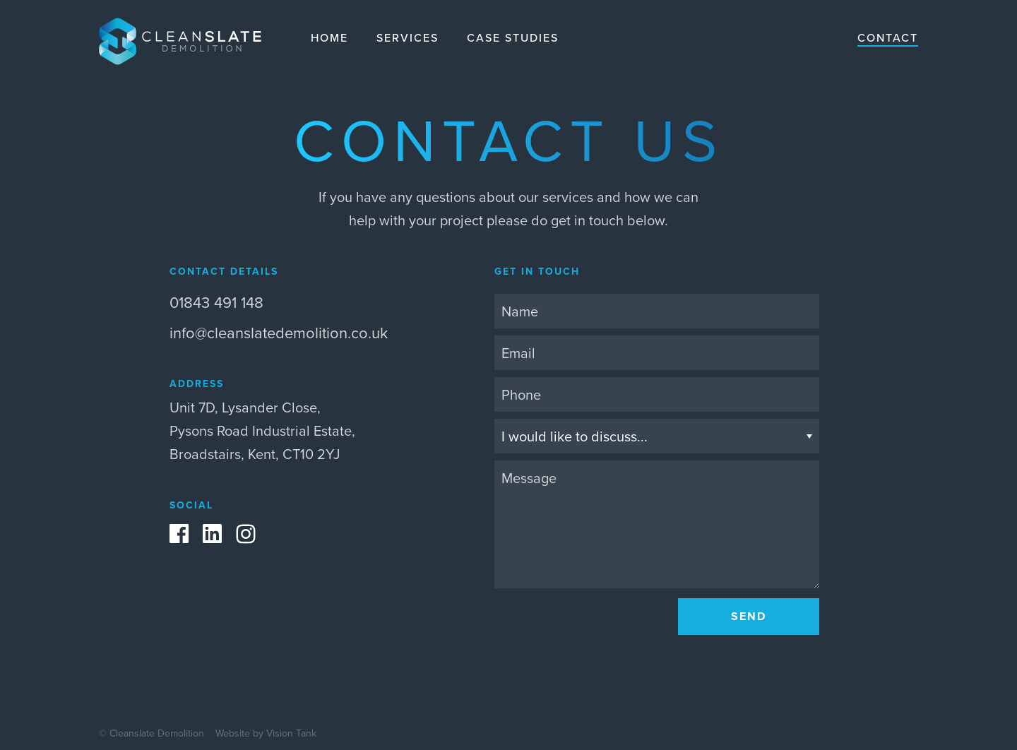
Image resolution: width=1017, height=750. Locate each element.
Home (329, 37)
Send (748, 616)
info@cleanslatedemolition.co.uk (279, 332)
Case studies (513, 37)
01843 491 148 (216, 302)
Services (407, 37)
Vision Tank (291, 733)
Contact (887, 37)
